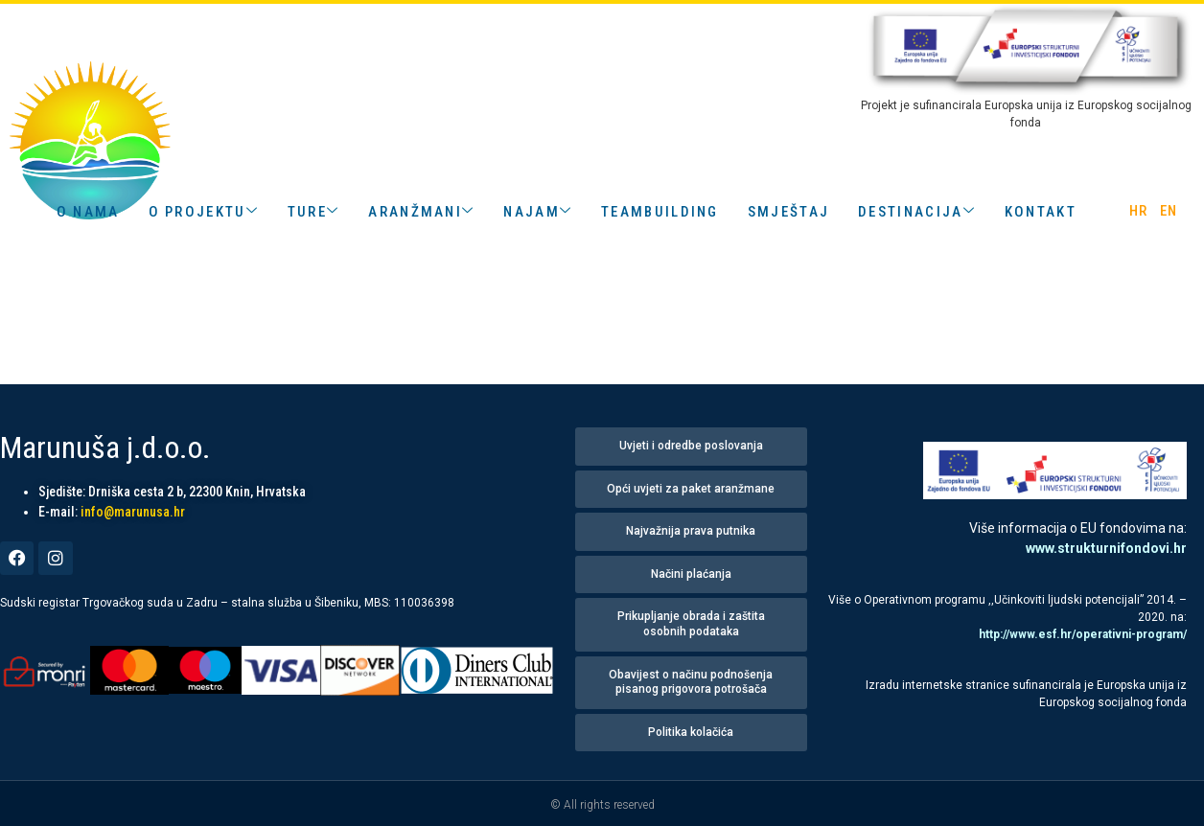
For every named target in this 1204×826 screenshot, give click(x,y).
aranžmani (421, 211)
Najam (537, 211)
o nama (88, 211)
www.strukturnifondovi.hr (1106, 548)
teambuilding (660, 211)
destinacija (917, 211)
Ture (314, 211)
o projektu (204, 211)
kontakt (1041, 211)
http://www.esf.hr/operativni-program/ (1083, 634)
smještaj (788, 211)
